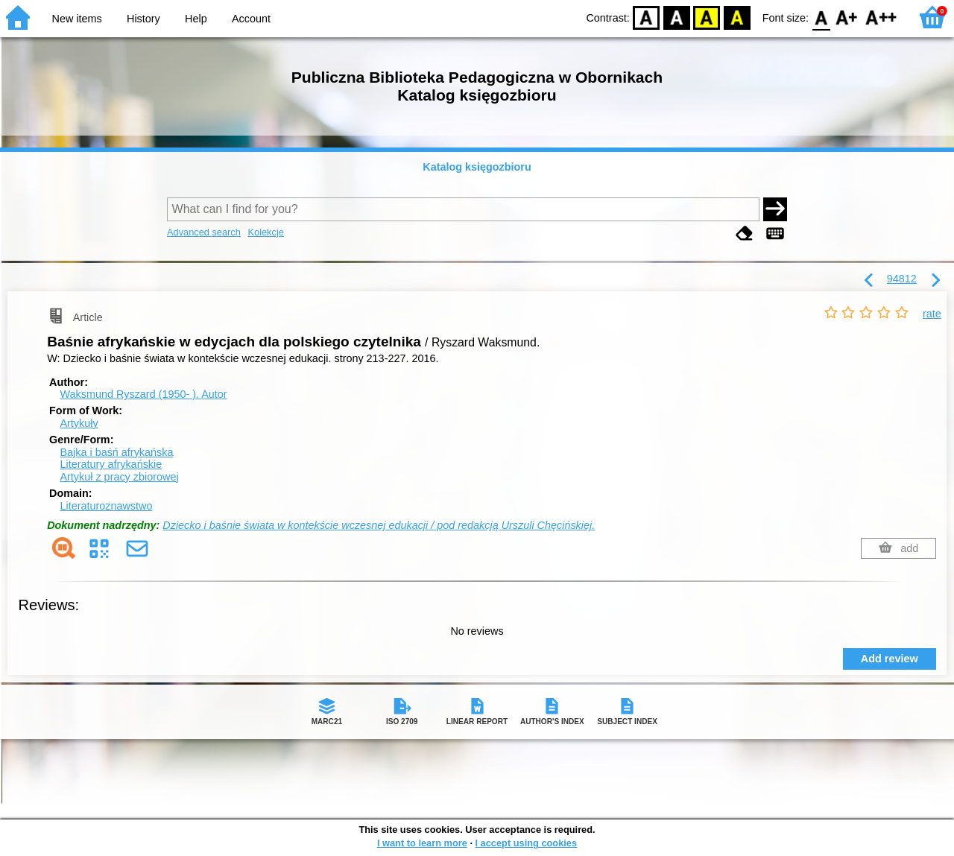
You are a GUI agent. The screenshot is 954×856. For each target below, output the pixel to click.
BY (737, 16)
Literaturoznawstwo (106, 506)
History (143, 19)
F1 (847, 16)
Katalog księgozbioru (477, 167)
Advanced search (204, 232)
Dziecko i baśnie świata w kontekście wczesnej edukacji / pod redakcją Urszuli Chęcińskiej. (378, 525)
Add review (889, 659)
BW (676, 16)
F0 (821, 16)
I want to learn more (422, 843)
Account (251, 19)
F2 (881, 16)
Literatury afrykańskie (111, 464)
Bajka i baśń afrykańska (116, 452)
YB (707, 16)
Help (196, 19)
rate (932, 314)
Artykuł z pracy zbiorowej (119, 477)
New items (77, 19)
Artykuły (79, 423)
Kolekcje (265, 232)
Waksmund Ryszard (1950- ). (143, 394)
